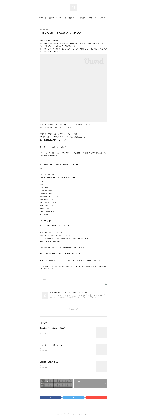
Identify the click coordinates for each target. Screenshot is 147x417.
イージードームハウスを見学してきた (51, 345)
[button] (42, 18)
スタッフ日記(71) (43, 279)
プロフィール (92, 18)
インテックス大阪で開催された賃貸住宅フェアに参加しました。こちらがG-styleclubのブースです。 (65, 331)
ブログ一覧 (42, 18)
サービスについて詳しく (73, 309)
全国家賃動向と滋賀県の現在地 (49, 362)
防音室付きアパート (70, 18)
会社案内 (82, 18)
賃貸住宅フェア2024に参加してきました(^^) (53, 328)
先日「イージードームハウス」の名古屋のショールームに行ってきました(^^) (59, 348)
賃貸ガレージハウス (55, 18)
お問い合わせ (104, 18)
